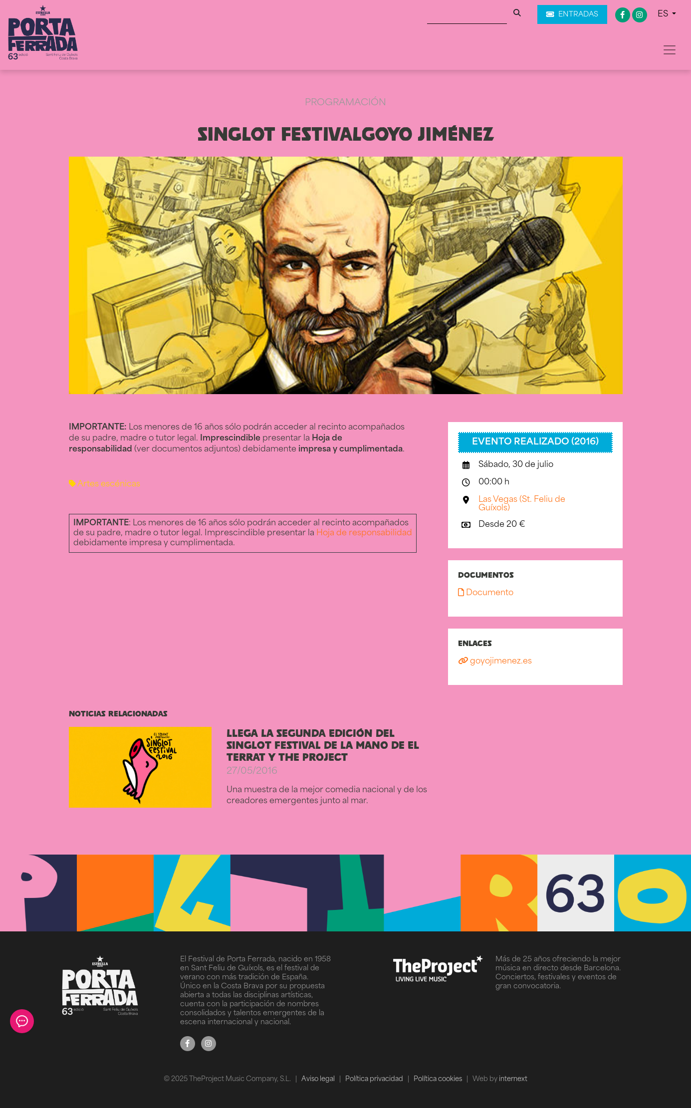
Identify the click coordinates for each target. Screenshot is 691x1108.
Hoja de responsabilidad (364, 533)
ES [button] (664, 14)
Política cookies (438, 1079)
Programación (345, 103)
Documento (485, 593)
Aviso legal (318, 1079)
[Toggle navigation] (670, 50)
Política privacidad (375, 1079)
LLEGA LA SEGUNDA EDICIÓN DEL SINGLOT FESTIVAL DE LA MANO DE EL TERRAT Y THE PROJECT (323, 744)
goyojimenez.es (495, 661)
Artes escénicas (104, 484)
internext (513, 1079)
